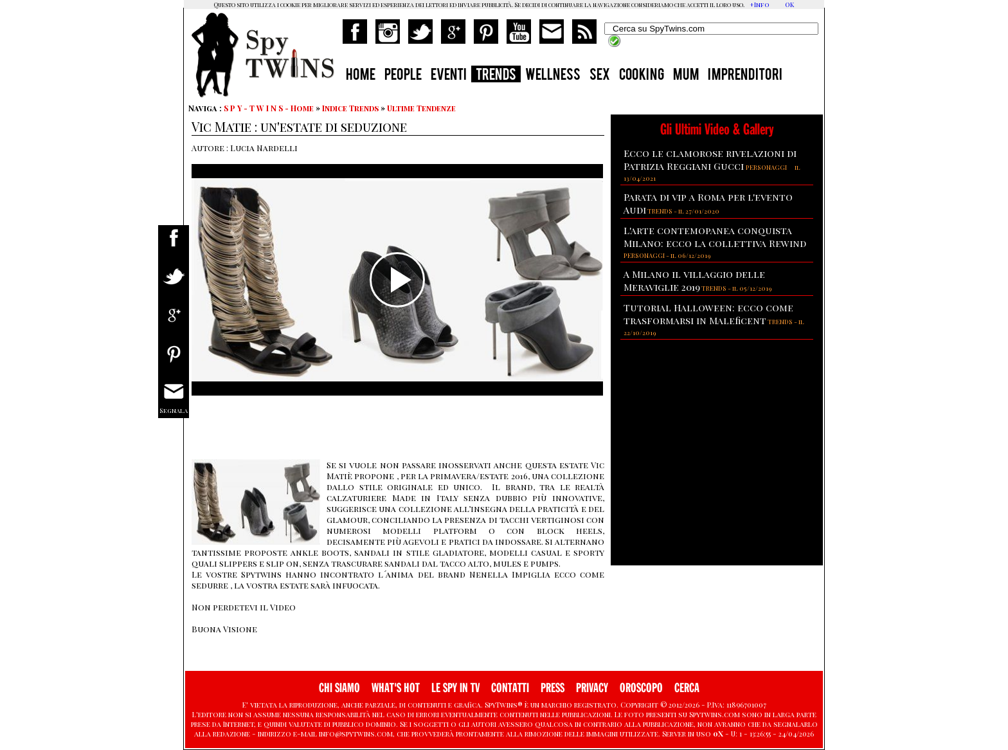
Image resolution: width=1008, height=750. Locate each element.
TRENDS (496, 75)
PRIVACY (592, 688)
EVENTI (449, 75)
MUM (686, 75)
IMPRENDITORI (745, 75)
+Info (760, 4)
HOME (360, 75)
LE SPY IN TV (455, 688)
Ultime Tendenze (421, 108)
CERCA (686, 688)
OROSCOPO (641, 688)
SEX (600, 75)
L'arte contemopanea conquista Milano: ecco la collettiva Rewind (715, 237)
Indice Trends (350, 108)
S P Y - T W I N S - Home (269, 108)
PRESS (552, 688)
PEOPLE (403, 75)
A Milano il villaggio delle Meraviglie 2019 (694, 280)
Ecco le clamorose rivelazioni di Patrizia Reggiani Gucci (710, 159)
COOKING (641, 75)
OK (789, 4)
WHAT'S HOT (396, 688)
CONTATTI (510, 688)
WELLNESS (552, 75)
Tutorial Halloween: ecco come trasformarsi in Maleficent (708, 314)
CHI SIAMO (339, 688)
